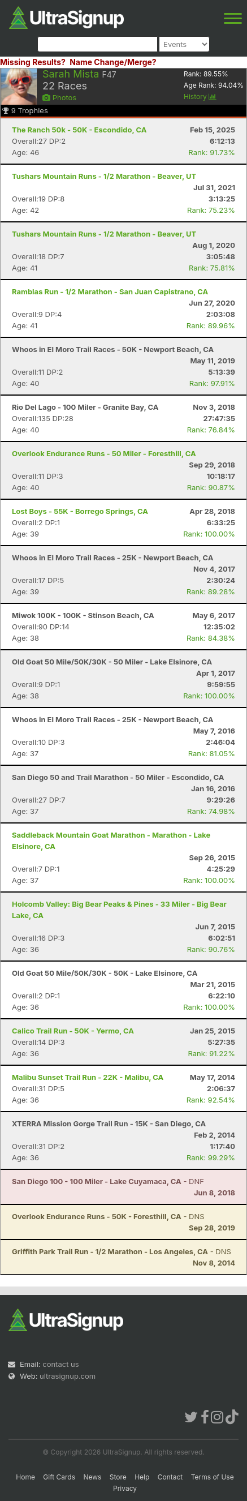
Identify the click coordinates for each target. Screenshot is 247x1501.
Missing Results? (33, 62)
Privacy (125, 1488)
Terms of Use (212, 1477)
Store (118, 1477)
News (92, 1477)
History (200, 96)
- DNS (108, 1216)
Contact (170, 1477)
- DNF (108, 1181)
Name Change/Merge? (113, 62)
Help (142, 1477)
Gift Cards (59, 1477)
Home (25, 1477)
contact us (60, 1364)
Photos (59, 97)
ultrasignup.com (68, 1375)
